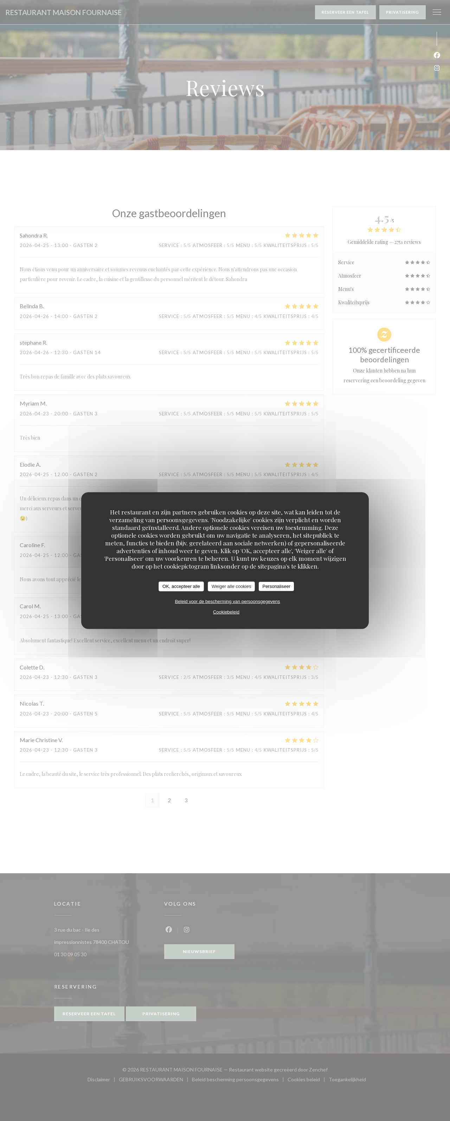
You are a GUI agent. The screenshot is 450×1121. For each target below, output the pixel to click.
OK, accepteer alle (181, 586)
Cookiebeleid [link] (226, 611)
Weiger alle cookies (231, 586)
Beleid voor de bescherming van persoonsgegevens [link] (227, 601)
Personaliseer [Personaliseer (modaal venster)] (276, 586)
